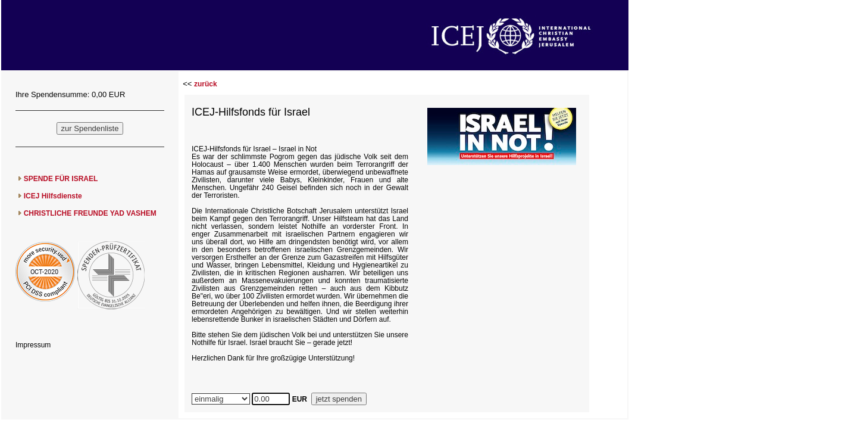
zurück (205, 84)
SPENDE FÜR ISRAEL (61, 179)
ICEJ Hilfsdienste (53, 196)
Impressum (33, 345)
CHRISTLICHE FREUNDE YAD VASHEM (90, 213)
